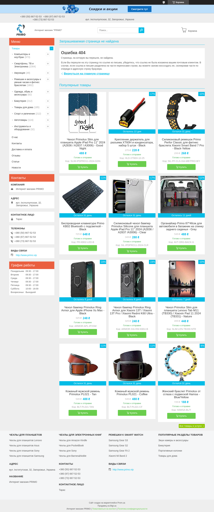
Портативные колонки (170, 450)
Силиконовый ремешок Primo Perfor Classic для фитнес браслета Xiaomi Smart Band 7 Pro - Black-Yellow (181, 144)
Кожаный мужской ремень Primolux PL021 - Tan (83, 393)
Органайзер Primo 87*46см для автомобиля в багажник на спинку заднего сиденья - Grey (181, 226)
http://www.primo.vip (26, 255)
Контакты (17, 143)
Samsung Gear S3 (118, 440)
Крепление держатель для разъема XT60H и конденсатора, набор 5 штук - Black (132, 142)
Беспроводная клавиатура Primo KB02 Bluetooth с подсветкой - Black (82, 226)
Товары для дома (23, 107)
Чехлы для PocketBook (71, 445)
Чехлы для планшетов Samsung (26, 456)
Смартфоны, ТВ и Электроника (24, 65)
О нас (15, 137)
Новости (16, 167)
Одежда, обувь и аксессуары (23, 93)
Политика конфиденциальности (132, 509)
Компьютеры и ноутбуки (22, 55)
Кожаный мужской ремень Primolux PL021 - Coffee (132, 393)
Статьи (15, 161)
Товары (16, 48)
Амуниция (19, 73)
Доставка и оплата (22, 149)
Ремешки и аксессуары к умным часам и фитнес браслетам (27, 82)
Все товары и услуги (190, 426)
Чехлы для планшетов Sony (24, 450)
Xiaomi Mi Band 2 (118, 456)
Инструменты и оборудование (22, 128)
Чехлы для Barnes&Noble (72, 456)
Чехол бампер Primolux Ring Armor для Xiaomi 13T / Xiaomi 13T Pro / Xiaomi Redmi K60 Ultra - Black (132, 312)
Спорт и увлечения (24, 113)
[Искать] (141, 30)
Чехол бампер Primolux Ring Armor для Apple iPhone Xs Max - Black (82, 310)
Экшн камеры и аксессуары (173, 440)
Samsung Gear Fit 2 (119, 450)
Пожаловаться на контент (104, 509)
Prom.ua (121, 503)
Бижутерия (20, 101)
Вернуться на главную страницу (87, 73)
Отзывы (16, 155)
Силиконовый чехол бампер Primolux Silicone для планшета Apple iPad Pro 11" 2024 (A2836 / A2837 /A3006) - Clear (132, 228)
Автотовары (20, 120)
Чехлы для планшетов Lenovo (25, 440)
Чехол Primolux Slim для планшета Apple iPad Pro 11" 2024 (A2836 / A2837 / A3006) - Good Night (82, 144)
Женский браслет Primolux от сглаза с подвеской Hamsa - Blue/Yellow (181, 394)
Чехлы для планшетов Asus (24, 445)
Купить (84, 167)
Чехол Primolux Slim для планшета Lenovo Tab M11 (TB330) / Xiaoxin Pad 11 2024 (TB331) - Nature (181, 312)
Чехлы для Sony (68, 450)
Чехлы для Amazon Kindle (73, 440)
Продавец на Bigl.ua (107, 506)
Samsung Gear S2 (118, 445)
